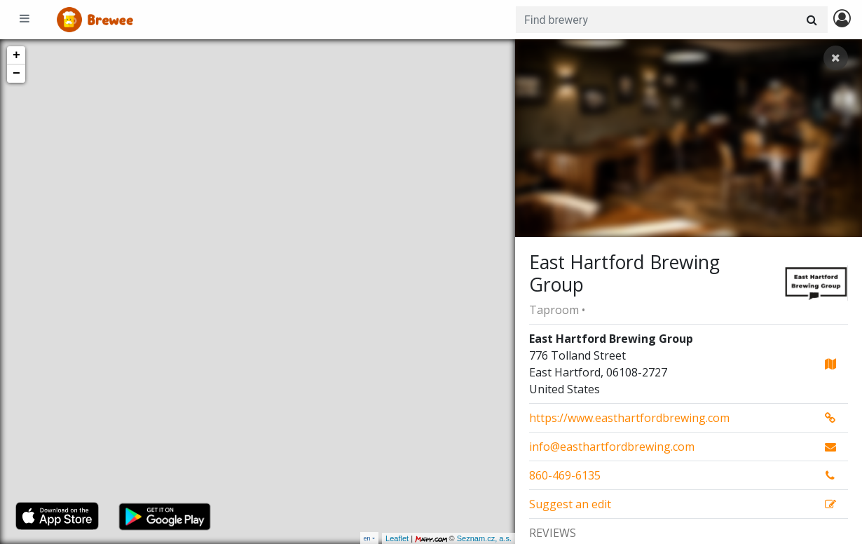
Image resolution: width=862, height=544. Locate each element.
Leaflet (397, 538)
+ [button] (16, 55)
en (367, 538)
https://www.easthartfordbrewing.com (629, 418)
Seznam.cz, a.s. (484, 538)
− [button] (16, 73)
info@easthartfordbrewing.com (612, 446)
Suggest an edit (570, 504)
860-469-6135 (565, 475)
